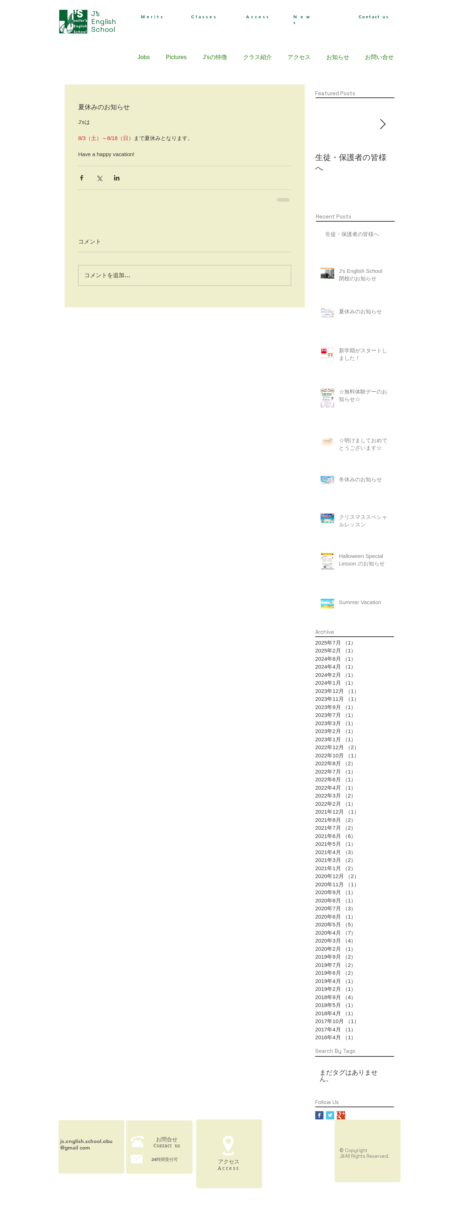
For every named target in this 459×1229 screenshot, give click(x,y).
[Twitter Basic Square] (330, 1115)
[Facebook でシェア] (81, 177)
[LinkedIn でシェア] (116, 177)
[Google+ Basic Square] (341, 1115)
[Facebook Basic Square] (319, 1115)
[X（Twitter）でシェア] (99, 177)
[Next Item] (382, 124)
